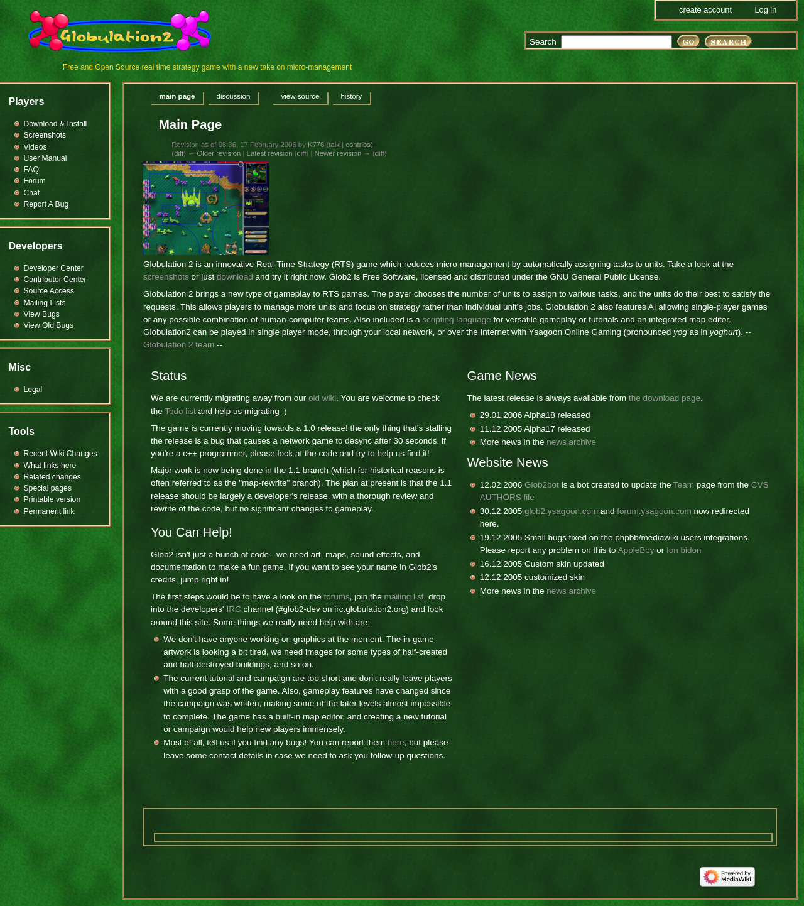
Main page (177, 96)
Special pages (48, 488)
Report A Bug (46, 204)
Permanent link (49, 511)
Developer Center (54, 268)
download (235, 276)
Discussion (234, 96)
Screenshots (45, 135)
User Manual (45, 158)
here (396, 742)
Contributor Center (55, 279)
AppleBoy (636, 550)
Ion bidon (684, 550)
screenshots (166, 276)
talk (334, 144)
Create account (705, 9)
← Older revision (214, 153)
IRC (233, 609)
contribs (358, 144)
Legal (33, 389)
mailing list (403, 596)
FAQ (31, 169)
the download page (664, 398)
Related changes (52, 476)
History (351, 96)
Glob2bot (541, 484)
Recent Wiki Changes (60, 453)
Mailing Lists (45, 302)
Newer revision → (342, 153)
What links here (50, 465)
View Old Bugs (49, 325)
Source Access (49, 291)
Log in (765, 9)
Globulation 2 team (178, 344)
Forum (35, 181)
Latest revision (270, 153)
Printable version (52, 499)
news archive (571, 442)
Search (543, 41)
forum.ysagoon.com (654, 511)
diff (178, 153)
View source (300, 96)
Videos (35, 147)
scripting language (456, 319)
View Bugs (42, 314)
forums (336, 596)
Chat (32, 192)
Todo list (180, 411)
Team (683, 484)
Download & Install (55, 123)
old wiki (322, 398)
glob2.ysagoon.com (561, 511)
